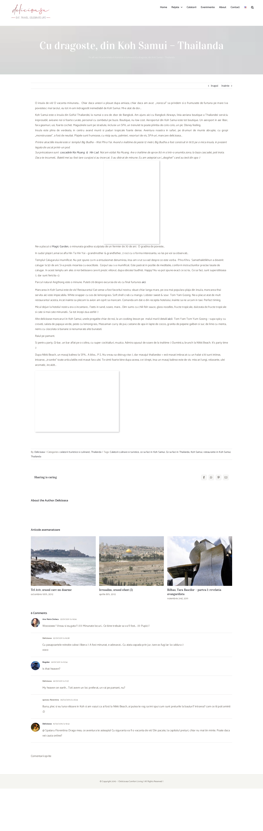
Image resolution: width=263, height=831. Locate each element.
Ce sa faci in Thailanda (178, 452)
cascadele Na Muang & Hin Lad (79, 152)
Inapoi (214, 85)
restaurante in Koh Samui (216, 452)
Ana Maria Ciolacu (50, 619)
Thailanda (96, 452)
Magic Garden (60, 246)
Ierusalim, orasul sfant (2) (116, 590)
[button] (252, 7)
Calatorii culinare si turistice (124, 452)
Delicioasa (39, 452)
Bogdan (46, 662)
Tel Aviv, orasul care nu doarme (51, 590)
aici (144, 282)
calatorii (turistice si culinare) (120, 57)
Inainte (225, 85)
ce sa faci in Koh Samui (152, 452)
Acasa (102, 57)
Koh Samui (196, 452)
